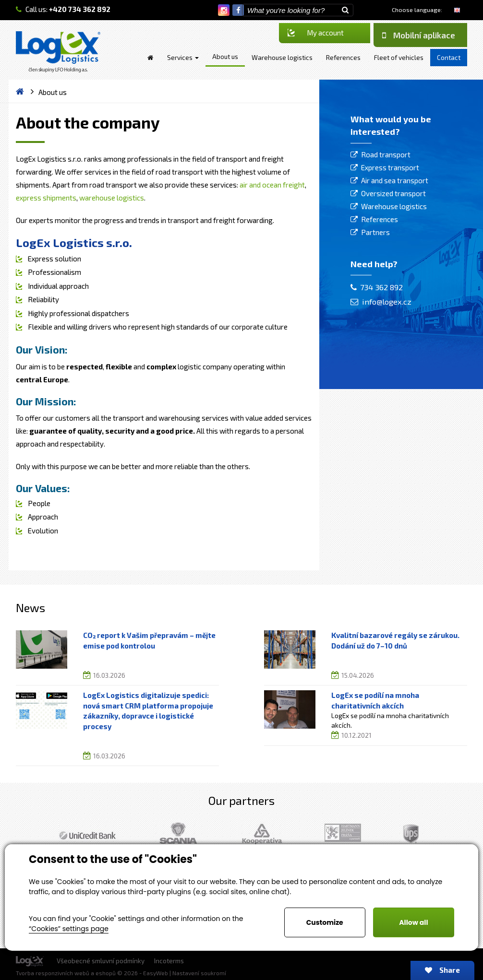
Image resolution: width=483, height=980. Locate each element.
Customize (324, 922)
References (379, 219)
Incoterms (169, 961)
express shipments (46, 197)
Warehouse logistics (394, 206)
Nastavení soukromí (199, 972)
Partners (375, 232)
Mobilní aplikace (418, 35)
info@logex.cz (380, 301)
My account (316, 32)
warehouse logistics (111, 197)
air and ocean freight (272, 184)
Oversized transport (393, 193)
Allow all (413, 922)
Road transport (386, 154)
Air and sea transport (394, 180)
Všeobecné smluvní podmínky (101, 961)
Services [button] (183, 57)
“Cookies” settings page (69, 928)
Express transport (390, 167)
